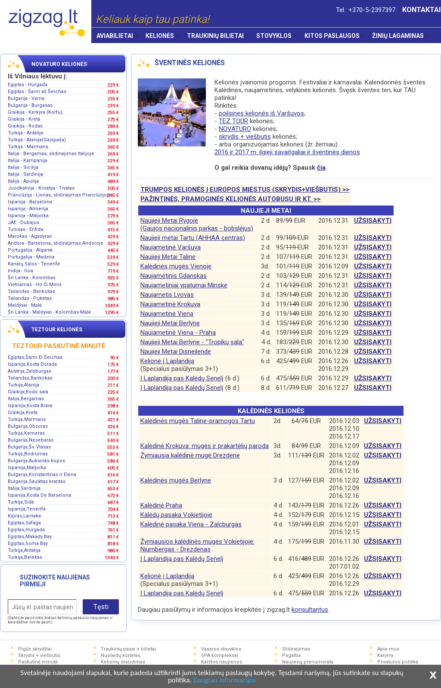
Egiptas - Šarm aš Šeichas (37, 91)
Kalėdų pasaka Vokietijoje (176, 515)
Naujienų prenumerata (307, 662)
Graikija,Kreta (22, 412)
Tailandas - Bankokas (31, 291)
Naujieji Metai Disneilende (175, 351)
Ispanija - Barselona (30, 202)
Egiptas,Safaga (24, 523)
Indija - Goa (20, 271)
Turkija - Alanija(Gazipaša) (37, 140)
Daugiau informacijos (224, 680)
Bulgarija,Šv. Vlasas (29, 447)
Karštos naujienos (221, 662)
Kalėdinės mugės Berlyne (175, 480)
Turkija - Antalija (25, 133)
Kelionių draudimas (123, 662)
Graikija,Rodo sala (28, 392)
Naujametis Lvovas (167, 295)
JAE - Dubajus (23, 222)
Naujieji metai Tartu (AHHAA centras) (192, 238)
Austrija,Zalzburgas (29, 371)
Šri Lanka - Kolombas (32, 277)
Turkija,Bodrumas (28, 454)
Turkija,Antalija (24, 550)
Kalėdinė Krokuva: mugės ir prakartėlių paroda (204, 446)
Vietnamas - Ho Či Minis (35, 284)
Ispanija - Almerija (28, 209)
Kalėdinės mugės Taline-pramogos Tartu (197, 421)
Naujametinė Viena (166, 314)
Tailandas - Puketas (30, 298)
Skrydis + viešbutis (39, 655)
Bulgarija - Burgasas (30, 105)
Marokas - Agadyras (30, 236)
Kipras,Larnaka (24, 516)
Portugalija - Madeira (31, 257)
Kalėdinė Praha (161, 505)
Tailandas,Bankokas (30, 378)
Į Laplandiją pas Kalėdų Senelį (182, 378)
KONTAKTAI (421, 10)
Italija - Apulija (23, 181)
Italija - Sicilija (23, 167)
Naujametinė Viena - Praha (178, 332)
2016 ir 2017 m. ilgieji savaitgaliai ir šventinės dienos (287, 152)
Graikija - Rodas (25, 126)
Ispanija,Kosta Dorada (32, 364)
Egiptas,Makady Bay (30, 536)
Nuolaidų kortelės (120, 655)
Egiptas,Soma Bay (28, 543)
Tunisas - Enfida (25, 229)
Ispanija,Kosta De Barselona (39, 495)
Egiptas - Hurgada (27, 84)
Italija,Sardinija (24, 488)
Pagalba (291, 655)
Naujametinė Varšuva (170, 247)
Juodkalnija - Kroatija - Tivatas (41, 188)
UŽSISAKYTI (372, 220)
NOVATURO (235, 129)
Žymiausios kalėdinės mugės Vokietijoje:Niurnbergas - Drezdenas (197, 545)
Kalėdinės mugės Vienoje (175, 266)
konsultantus (310, 609)
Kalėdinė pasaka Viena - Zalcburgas (191, 524)
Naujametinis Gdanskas (173, 276)
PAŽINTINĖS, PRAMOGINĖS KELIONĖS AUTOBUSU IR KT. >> (230, 199)
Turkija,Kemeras (26, 433)
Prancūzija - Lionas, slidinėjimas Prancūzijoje (59, 195)
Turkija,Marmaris (27, 419)
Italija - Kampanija (27, 160)
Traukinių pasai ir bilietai (128, 649)
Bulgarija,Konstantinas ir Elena (42, 474)
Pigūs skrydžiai (35, 649)
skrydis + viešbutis (245, 136)
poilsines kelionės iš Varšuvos (261, 113)
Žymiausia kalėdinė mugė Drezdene (190, 455)
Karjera (385, 655)
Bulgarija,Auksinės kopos (36, 461)
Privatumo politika (397, 662)
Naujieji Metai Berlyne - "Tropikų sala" (192, 342)
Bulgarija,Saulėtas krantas (36, 481)
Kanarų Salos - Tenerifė (34, 264)
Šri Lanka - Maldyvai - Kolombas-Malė (49, 312)
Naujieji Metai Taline (168, 257)
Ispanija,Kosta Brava (30, 405)
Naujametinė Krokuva (170, 304)
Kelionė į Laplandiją (167, 361)
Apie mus (388, 649)
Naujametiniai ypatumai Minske (183, 285)
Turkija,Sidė (21, 502)
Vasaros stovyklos (221, 649)
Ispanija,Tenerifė (27, 509)
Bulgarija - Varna (26, 98)
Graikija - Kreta (24, 119)
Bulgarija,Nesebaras (30, 440)
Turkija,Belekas (25, 557)
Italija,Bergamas (26, 399)
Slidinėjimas (296, 649)
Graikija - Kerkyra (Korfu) (35, 112)
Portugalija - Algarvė (30, 250)
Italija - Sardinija (25, 174)
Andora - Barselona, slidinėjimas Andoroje (55, 243)
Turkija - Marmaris (28, 146)
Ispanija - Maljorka (28, 215)
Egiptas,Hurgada (26, 529)
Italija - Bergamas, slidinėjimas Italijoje (51, 153)
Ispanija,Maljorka (27, 467)
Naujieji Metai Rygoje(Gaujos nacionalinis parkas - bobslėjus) (196, 224)
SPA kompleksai (219, 655)
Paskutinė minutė (38, 662)
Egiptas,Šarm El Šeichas (35, 357)
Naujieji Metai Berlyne (170, 323)
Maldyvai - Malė (25, 305)
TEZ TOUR (233, 121)
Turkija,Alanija (23, 385)
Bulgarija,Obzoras (28, 426)
